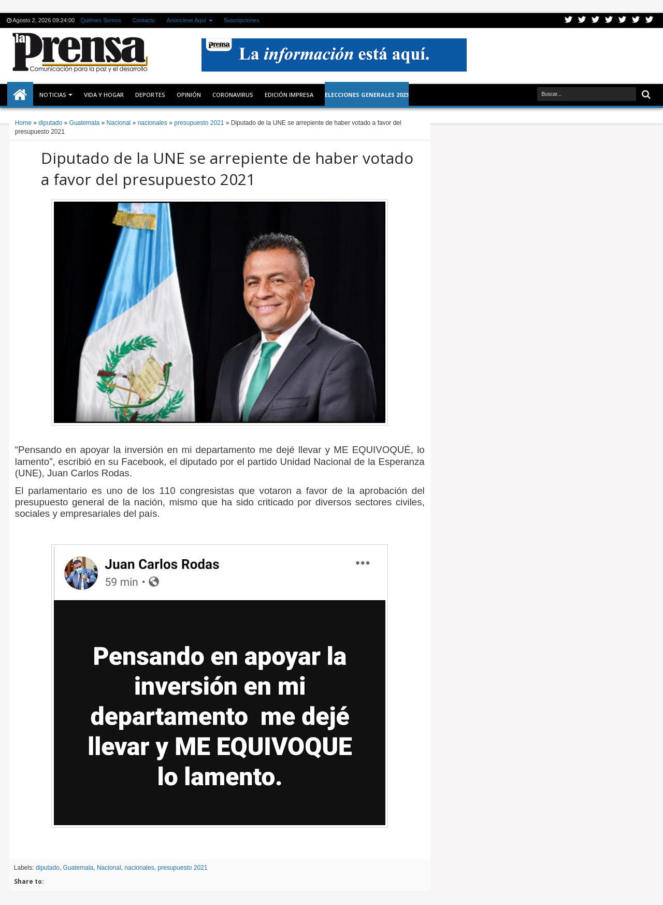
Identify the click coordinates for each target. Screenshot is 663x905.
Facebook (582, 20)
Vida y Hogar (104, 94)
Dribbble (636, 20)
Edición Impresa (289, 94)
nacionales (139, 867)
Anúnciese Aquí (186, 20)
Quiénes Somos (100, 20)
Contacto (143, 20)
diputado (48, 867)
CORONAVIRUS (232, 94)
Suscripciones (241, 20)
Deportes (150, 94)
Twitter (568, 20)
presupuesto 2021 (182, 867)
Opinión (189, 94)
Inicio (20, 95)
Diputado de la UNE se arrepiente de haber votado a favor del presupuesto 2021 (227, 168)
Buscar (645, 94)
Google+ (595, 20)
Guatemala (78, 867)
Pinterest (649, 20)
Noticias (52, 94)
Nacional (109, 867)
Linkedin (622, 20)
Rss (609, 20)
